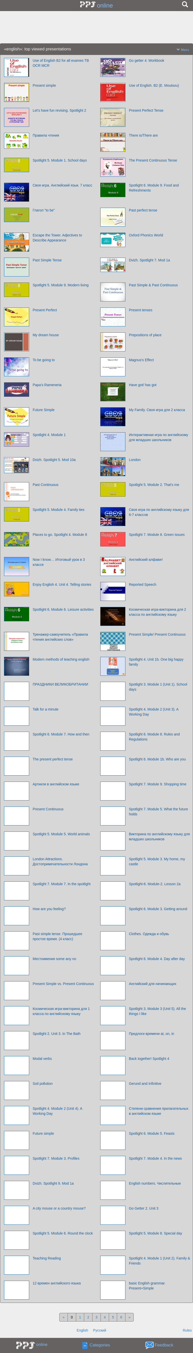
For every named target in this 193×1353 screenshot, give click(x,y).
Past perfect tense (143, 210)
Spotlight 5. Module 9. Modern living (61, 285)
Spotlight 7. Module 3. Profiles (56, 1158)
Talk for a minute (46, 709)
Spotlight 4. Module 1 (49, 435)
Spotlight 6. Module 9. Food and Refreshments (154, 187)
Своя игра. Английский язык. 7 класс (62, 185)
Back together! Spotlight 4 (149, 1059)
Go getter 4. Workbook (146, 60)
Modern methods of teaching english (61, 659)
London (135, 460)
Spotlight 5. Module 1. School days (60, 160)
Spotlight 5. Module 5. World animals (61, 834)
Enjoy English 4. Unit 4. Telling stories (62, 584)
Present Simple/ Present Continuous (157, 634)
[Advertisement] (96, 27)
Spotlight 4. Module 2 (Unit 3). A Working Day (153, 711)
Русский (99, 1330)
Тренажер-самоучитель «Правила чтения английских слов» (60, 636)
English (82, 1330)
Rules (187, 1330)
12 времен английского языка (57, 1283)
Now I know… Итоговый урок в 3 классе (59, 562)
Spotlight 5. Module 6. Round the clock (63, 1233)
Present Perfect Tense (146, 110)
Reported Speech (142, 584)
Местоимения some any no (54, 959)
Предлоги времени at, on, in (151, 1034)
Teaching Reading (47, 1258)
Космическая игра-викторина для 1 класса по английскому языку (61, 1011)
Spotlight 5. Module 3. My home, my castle (157, 861)
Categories (100, 1345)
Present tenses (140, 310)
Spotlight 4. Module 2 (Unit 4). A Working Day (57, 1111)
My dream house (46, 335)
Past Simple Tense (47, 260)
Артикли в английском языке (56, 784)
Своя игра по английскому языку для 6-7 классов (159, 512)
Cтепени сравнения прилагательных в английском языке (158, 1111)
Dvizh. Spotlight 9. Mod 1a (53, 1183)
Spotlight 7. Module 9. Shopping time (157, 784)
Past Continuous (46, 485)
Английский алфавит (146, 560)
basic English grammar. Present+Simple (147, 1285)
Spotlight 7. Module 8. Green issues (157, 535)
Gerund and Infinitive (145, 1084)
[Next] (129, 1317)
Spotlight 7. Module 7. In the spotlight (61, 884)
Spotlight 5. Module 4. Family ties (58, 510)
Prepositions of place (145, 335)
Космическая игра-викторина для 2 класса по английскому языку (157, 612)
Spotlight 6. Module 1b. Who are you (157, 759)
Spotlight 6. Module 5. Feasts (151, 1133)
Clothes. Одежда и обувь (149, 934)
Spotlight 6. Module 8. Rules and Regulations (154, 736)
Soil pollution (43, 1084)
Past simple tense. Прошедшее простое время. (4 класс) (57, 936)
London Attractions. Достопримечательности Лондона (60, 861)
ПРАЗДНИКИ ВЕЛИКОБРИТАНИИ (60, 684)
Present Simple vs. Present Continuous (63, 984)
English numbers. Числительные (155, 1183)
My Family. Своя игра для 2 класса (157, 410)
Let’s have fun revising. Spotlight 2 (59, 110)
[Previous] (63, 1317)
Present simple (44, 85)
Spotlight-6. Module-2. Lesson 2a (154, 884)
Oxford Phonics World (146, 235)
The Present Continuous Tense (153, 160)
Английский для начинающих (152, 984)
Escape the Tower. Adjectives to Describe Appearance (57, 237)
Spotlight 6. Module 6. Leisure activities (63, 609)
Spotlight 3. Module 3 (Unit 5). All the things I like (157, 1011)
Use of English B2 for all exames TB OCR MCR (61, 63)
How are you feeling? (49, 909)
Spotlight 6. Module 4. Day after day (157, 959)
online (105, 5)
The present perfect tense (53, 759)
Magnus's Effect (141, 360)
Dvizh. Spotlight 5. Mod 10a (54, 460)
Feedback (164, 1345)
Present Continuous (48, 809)
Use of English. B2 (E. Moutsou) (154, 85)
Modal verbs (42, 1059)
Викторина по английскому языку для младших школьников (159, 836)
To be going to (44, 360)
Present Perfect (45, 310)
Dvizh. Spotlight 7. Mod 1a (149, 260)
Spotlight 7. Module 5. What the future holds (158, 811)
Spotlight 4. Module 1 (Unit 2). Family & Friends (159, 1260)
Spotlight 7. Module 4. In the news (155, 1158)
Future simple (43, 1133)
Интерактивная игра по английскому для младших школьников (158, 437)
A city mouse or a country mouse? (59, 1208)
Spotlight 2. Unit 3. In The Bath (56, 1034)
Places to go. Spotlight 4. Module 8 (60, 535)
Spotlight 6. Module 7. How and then (61, 734)
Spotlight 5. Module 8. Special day (155, 1233)
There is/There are (143, 135)
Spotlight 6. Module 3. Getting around (158, 909)
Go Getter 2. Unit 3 (144, 1208)
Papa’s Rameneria (47, 385)
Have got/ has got (143, 385)
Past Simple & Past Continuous (153, 285)
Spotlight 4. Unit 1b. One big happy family (156, 661)
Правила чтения (46, 135)
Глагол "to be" (44, 210)
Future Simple (44, 410)
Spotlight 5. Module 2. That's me (154, 485)
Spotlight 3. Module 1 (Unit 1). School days (158, 686)
